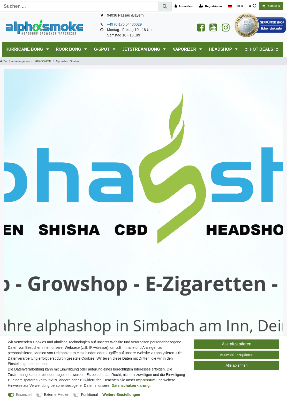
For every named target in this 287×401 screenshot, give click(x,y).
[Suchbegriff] (79, 6)
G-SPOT (102, 49)
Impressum (146, 380)
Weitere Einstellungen (121, 394)
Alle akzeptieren (236, 344)
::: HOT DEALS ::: (261, 49)
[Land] (229, 6)
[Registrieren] (210, 6)
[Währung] (240, 6)
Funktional (89, 394)
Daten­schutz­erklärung (131, 385)
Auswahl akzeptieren (236, 355)
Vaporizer (185, 49)
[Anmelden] (183, 6)
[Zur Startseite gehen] (14, 61)
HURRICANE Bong (24, 49)
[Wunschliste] (252, 6)
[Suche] (164, 6)
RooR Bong (69, 49)
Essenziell (24, 394)
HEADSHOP (221, 49)
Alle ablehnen (237, 365)
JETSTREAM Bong (141, 49)
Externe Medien (56, 394)
